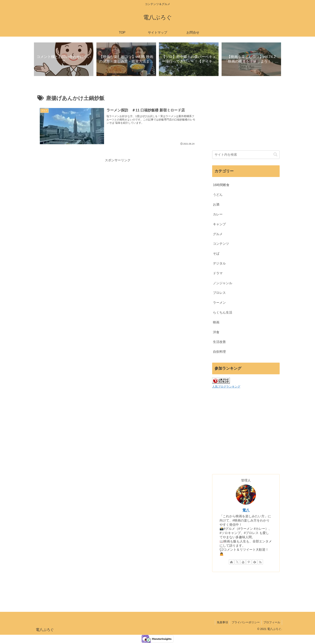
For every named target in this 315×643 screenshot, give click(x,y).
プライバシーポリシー (245, 622)
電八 (246, 510)
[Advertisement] (117, 192)
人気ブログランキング (226, 386)
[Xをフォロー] (237, 562)
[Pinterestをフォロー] (248, 562)
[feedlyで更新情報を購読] (254, 562)
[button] (275, 154)
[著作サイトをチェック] (231, 562)
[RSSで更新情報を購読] (260, 562)
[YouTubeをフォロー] (243, 562)
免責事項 (220, 622)
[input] (246, 155)
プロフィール (271, 622)
